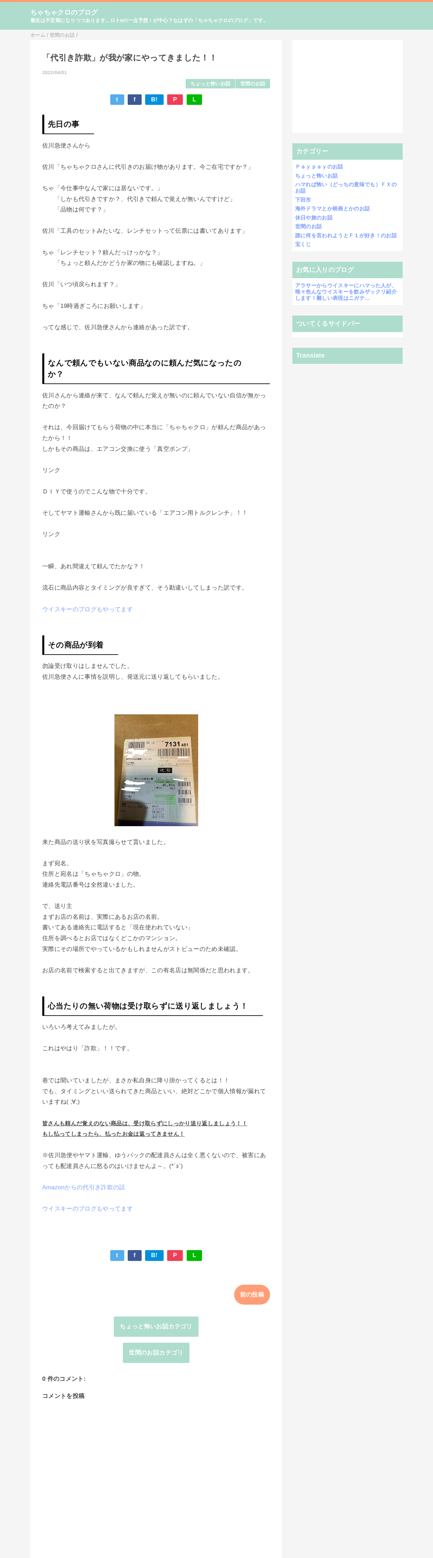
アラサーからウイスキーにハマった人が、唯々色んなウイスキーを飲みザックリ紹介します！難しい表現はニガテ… (346, 291)
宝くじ (303, 244)
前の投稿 (252, 1294)
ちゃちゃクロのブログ (64, 12)
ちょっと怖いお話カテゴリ (156, 1326)
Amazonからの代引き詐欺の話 (83, 1187)
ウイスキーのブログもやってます (87, 609)
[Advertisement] (347, 86)
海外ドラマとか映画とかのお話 (332, 208)
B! (154, 99)
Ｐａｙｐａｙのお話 (319, 166)
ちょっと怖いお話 (211, 83)
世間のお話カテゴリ (156, 1352)
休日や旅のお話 (314, 218)
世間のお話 (253, 83)
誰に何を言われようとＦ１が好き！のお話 (346, 235)
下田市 (303, 200)
